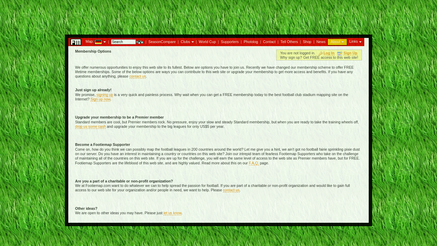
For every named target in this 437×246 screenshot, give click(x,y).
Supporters (230, 42)
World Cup (207, 42)
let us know (173, 213)
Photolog (251, 42)
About (335, 42)
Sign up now (100, 99)
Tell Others (289, 42)
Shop (307, 42)
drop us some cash (90, 126)
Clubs (185, 42)
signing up (105, 95)
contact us (137, 76)
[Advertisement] (218, 15)
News (321, 42)
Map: (90, 41)
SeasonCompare (162, 42)
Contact (269, 42)
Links (353, 41)
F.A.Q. (254, 163)
